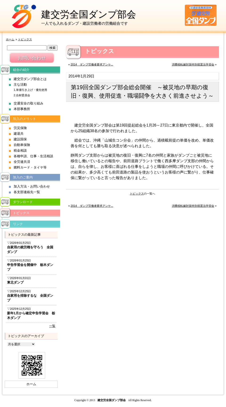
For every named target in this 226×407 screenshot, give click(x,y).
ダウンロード (23, 202)
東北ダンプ (15, 282)
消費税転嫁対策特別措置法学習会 (193, 64)
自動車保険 (22, 145)
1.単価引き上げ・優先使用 (30, 90)
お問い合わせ (32, 58)
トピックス (25, 39)
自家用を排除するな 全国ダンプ (30, 298)
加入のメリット (24, 119)
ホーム (10, 39)
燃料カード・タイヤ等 (30, 167)
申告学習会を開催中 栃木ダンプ (30, 267)
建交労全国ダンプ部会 (88, 14)
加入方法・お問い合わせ (32, 186)
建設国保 (20, 139)
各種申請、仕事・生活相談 (33, 156)
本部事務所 (22, 109)
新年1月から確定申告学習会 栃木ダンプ (31, 315)
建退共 (19, 133)
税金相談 (20, 150)
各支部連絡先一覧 (27, 192)
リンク (18, 224)
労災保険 (20, 128)
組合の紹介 (21, 70)
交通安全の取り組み (28, 103)
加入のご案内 (23, 177)
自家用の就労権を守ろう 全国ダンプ (30, 249)
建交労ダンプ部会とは (30, 79)
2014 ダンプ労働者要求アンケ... (92, 64)
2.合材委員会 (22, 95)
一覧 (52, 326)
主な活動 (20, 84)
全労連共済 (22, 162)
